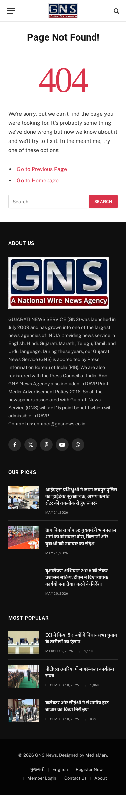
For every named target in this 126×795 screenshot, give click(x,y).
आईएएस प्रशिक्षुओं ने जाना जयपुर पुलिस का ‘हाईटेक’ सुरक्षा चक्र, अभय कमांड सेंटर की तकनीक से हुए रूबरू (81, 496)
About (100, 778)
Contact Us (75, 778)
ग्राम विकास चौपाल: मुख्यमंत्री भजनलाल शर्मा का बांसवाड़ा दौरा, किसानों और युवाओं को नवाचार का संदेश (80, 536)
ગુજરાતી (37, 769)
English (60, 769)
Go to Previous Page (42, 169)
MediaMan (96, 755)
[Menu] (11, 10)
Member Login (41, 778)
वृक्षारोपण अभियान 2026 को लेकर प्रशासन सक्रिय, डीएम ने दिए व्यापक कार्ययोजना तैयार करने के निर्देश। (76, 577)
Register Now (89, 769)
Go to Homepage (38, 180)
